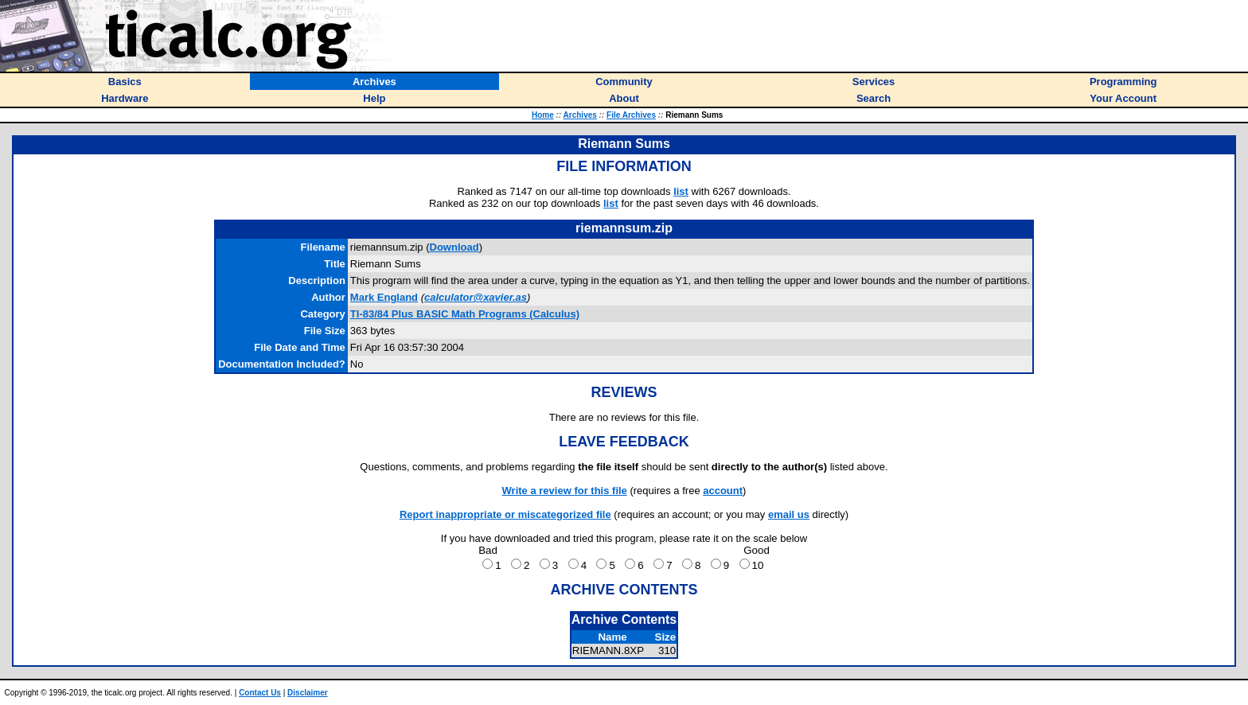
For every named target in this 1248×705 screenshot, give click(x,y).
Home (543, 115)
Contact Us (260, 692)
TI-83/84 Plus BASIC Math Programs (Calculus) (464, 314)
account (723, 491)
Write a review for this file (564, 491)
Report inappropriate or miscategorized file (505, 514)
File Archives (631, 115)
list (680, 191)
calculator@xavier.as (475, 297)
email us (788, 514)
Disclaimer (307, 692)
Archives (580, 115)
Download (454, 247)
